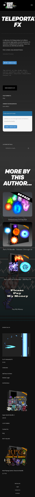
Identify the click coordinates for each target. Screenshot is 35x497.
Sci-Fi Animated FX (7, 359)
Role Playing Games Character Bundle (12, 470)
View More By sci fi (10, 88)
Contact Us (5, 429)
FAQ (3, 433)
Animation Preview (8, 54)
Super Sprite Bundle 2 (8, 415)
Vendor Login (6, 378)
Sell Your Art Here (7, 373)
